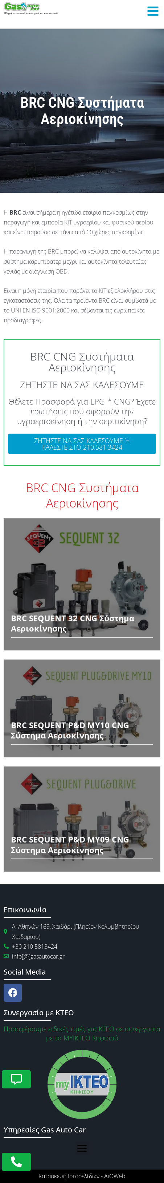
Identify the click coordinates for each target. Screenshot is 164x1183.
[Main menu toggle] (153, 11)
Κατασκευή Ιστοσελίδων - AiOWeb (82, 1176)
